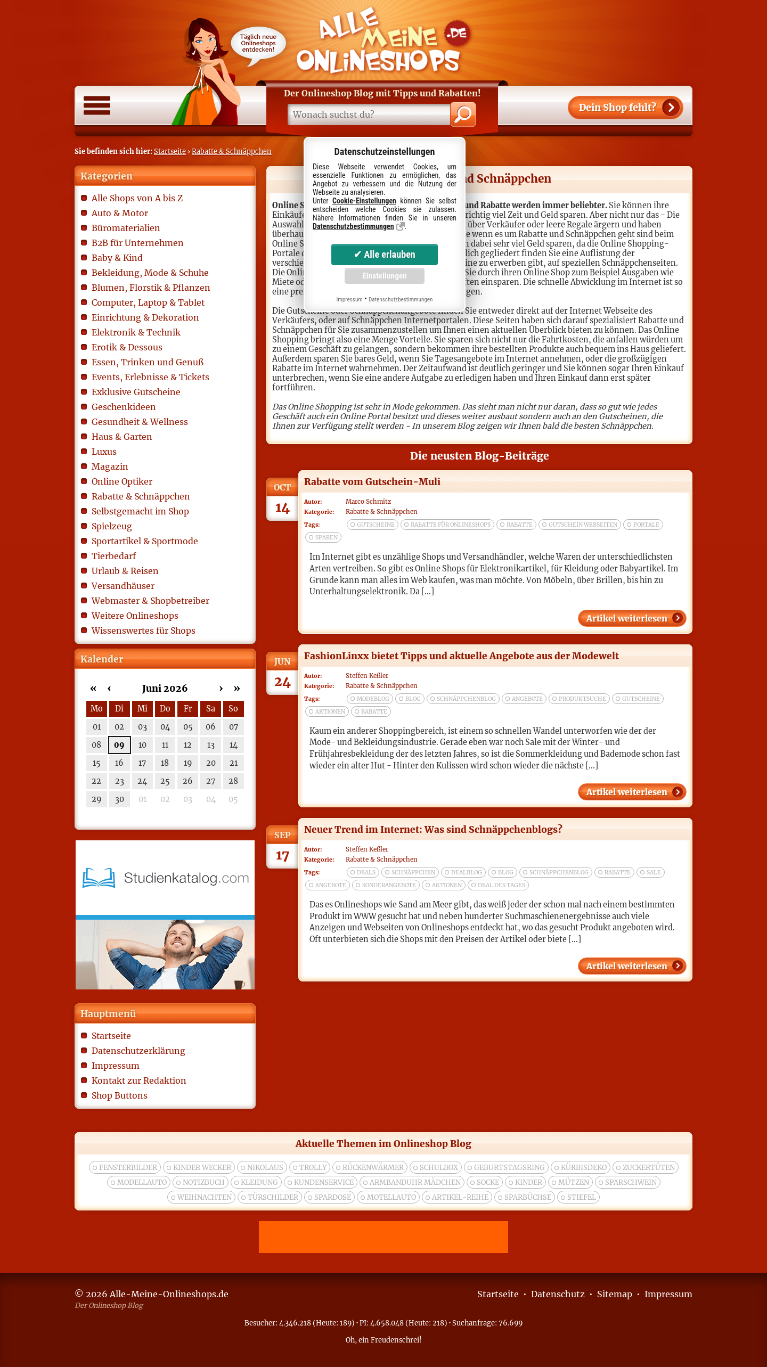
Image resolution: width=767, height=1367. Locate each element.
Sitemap (614, 1294)
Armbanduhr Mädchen (415, 1182)
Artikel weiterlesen (626, 618)
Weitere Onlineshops (135, 615)
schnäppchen (413, 872)
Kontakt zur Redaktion (139, 1080)
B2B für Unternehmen (138, 243)
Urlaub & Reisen (125, 571)
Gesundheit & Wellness (140, 421)
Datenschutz (558, 1294)
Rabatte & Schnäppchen (232, 151)
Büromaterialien (126, 228)
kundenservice (324, 1182)
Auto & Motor (120, 213)
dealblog (466, 872)
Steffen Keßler (367, 676)
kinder (528, 1182)
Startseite (170, 151)
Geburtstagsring (509, 1167)
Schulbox (439, 1167)
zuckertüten (649, 1167)
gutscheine (376, 524)
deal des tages (501, 885)
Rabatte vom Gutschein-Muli (372, 482)
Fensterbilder (128, 1167)
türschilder (273, 1197)
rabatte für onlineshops (451, 524)
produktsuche (582, 698)
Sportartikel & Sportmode (145, 541)
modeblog (373, 698)
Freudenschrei (395, 1340)
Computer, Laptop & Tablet (148, 302)
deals (366, 872)
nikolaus (265, 1167)
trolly (313, 1167)
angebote (527, 698)
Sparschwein (631, 1182)
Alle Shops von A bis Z (137, 198)
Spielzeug (112, 526)
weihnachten (204, 1197)
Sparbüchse (527, 1197)
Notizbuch (204, 1182)
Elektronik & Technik (136, 332)
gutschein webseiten (583, 524)
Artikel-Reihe (460, 1197)
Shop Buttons (120, 1095)
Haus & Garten (122, 436)
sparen (326, 537)
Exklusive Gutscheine (136, 392)
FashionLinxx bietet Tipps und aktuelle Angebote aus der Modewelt (461, 656)
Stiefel (581, 1197)
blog (413, 698)
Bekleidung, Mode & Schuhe (150, 272)
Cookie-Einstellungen (364, 201)
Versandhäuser (123, 585)
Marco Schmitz (368, 501)
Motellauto (391, 1197)
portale (646, 524)
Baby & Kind (117, 257)
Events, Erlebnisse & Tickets (150, 377)
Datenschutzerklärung (138, 1050)
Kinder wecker (202, 1167)
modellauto (142, 1182)
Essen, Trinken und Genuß (147, 362)
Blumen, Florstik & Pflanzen (151, 287)
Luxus (104, 451)
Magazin (110, 466)
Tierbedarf (114, 556)
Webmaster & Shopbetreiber (150, 600)
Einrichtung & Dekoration (145, 317)
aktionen (330, 711)
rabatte (520, 524)
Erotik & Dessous (127, 347)
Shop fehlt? (617, 107)
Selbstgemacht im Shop (140, 511)
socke (488, 1182)
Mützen (573, 1182)
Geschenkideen (124, 407)
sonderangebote (389, 885)
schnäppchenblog (466, 698)
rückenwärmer (373, 1167)
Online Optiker (122, 481)
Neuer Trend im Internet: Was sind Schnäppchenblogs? (433, 830)
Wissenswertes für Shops (143, 630)
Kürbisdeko (584, 1167)
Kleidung (259, 1182)
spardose (332, 1197)
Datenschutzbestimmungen (353, 226)
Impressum (116, 1065)
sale (654, 872)
